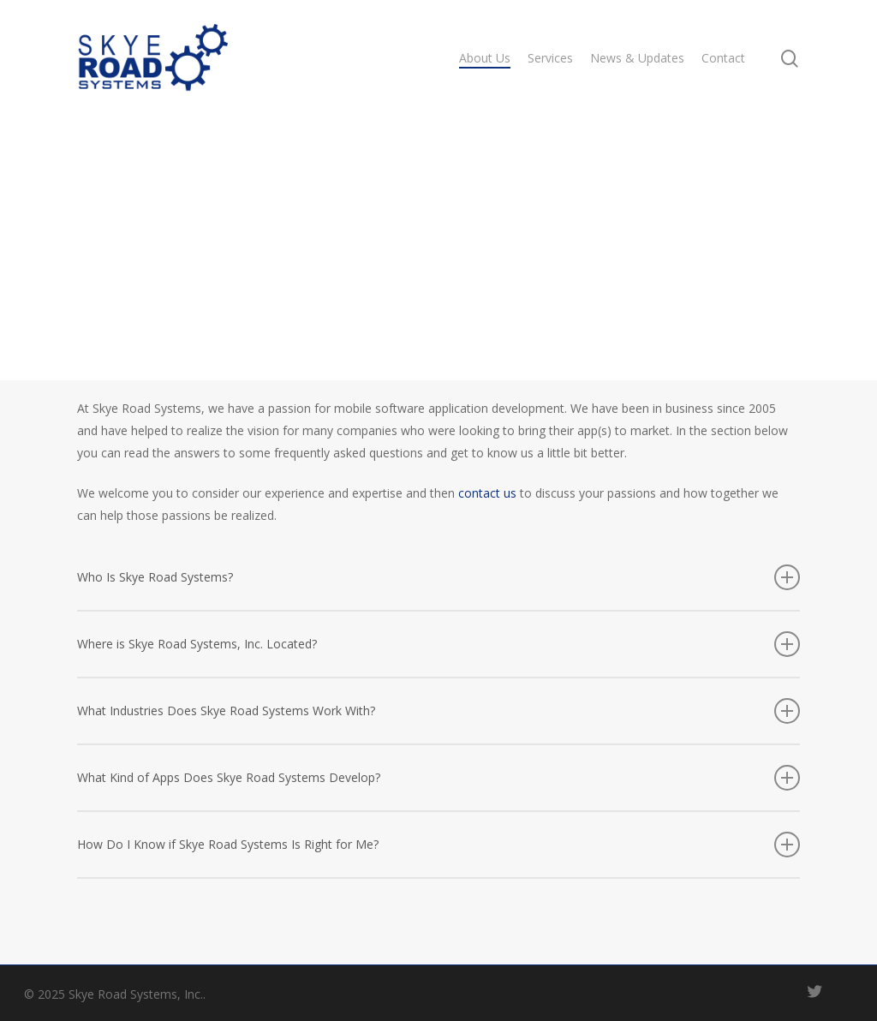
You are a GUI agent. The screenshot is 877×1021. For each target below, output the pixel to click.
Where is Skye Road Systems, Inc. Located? (438, 644)
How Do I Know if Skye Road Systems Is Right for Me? (438, 844)
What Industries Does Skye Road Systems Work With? (438, 711)
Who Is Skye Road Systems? (438, 577)
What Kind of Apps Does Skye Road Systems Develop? (438, 778)
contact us (487, 493)
